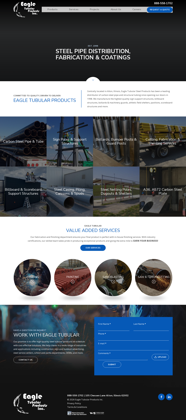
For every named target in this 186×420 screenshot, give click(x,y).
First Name (103, 324)
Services (79, 9)
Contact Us (26, 360)
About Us (118, 9)
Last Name (138, 324)
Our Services (93, 247)
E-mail (101, 343)
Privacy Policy (74, 403)
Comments (103, 353)
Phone (101, 334)
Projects (98, 9)
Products (59, 9)
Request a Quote (160, 9)
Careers (137, 9)
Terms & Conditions (77, 407)
